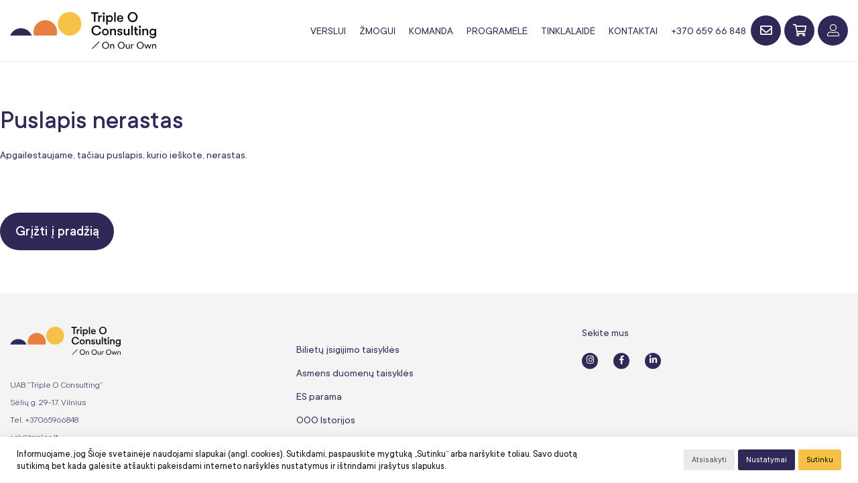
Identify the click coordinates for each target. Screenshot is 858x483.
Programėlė (497, 30)
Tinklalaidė (568, 30)
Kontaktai (633, 30)
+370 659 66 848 (708, 30)
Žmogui (377, 30)
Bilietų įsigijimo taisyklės (348, 349)
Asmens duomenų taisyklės (355, 373)
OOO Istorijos (325, 420)
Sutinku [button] (819, 459)
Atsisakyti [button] (709, 459)
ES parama (319, 396)
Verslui (328, 30)
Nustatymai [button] (766, 459)
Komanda (431, 30)
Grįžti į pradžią (57, 231)
